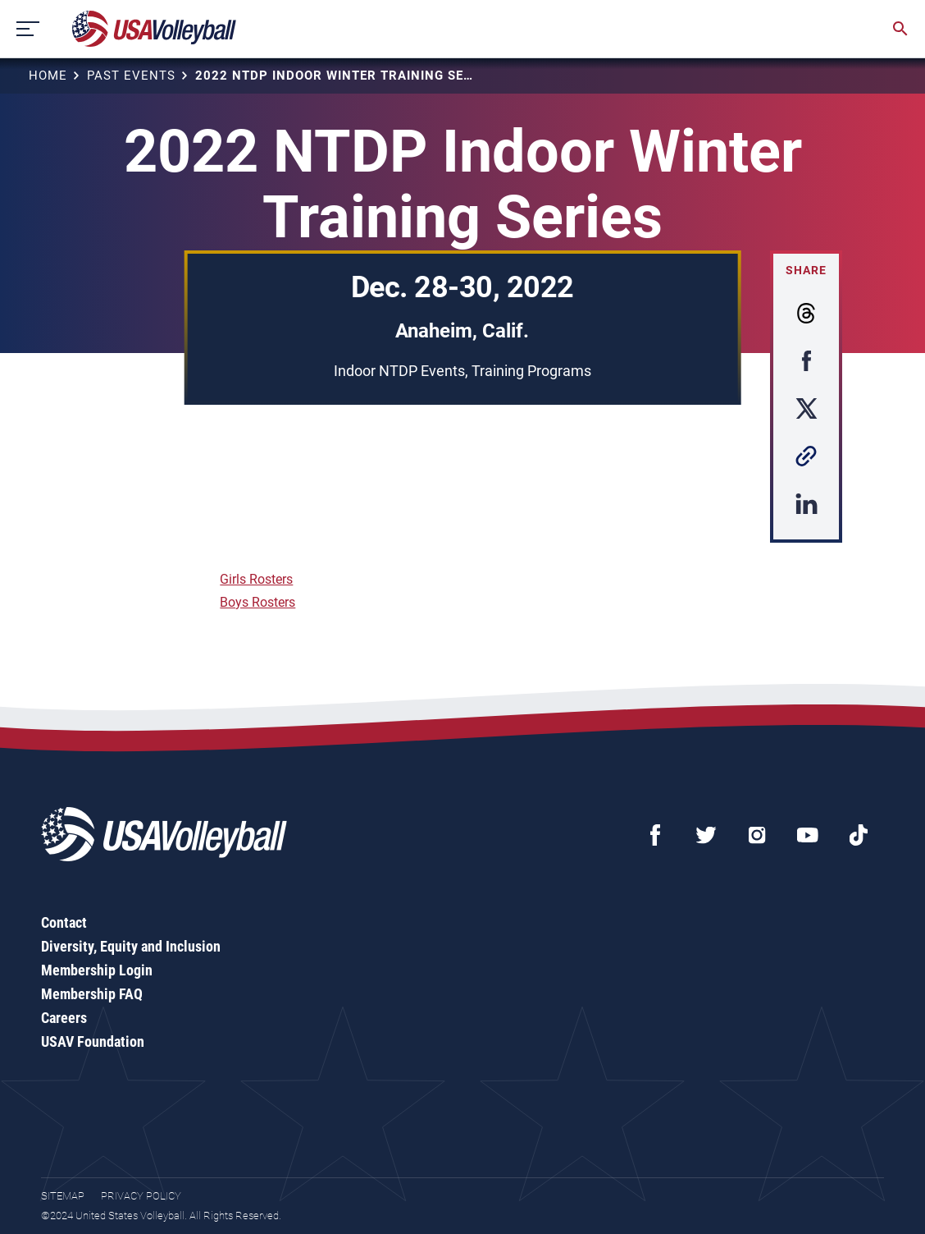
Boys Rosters (257, 602)
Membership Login (97, 970)
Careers (64, 1017)
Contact (64, 922)
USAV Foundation (92, 1041)
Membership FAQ (92, 993)
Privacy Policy (141, 1196)
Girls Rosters (256, 579)
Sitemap (62, 1196)
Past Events (131, 75)
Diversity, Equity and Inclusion (131, 946)
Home (48, 75)
